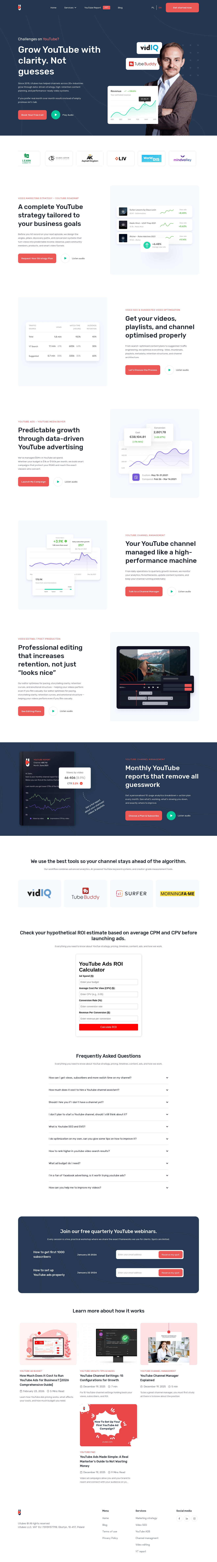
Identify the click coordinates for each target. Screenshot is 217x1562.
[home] (19, 7)
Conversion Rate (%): (90, 1000)
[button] (70, 7)
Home (53, 7)
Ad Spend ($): (86, 976)
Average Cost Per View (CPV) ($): (97, 988)
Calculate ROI (108, 1027)
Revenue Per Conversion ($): (95, 1012)
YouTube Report (92, 7)
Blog (120, 7)
